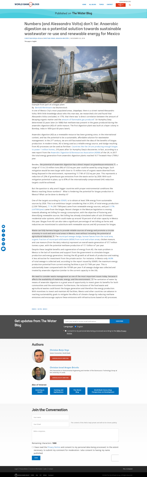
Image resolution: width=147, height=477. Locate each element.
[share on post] (3, 235)
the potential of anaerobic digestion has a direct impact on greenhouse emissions (78, 164)
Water (40, 309)
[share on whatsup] (3, 243)
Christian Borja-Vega (32, 38)
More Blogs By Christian (60, 358)
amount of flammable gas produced (78, 119)
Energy (34, 309)
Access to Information (35, 469)
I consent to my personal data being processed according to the (96, 332)
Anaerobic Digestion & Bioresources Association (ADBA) (75, 152)
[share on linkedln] (3, 239)
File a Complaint (128, 469)
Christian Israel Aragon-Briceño (56, 38)
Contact (110, 4)
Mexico (45, 309)
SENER (64, 200)
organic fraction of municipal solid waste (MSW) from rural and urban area (65, 239)
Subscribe (119, 321)
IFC (41, 475)
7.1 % (50, 206)
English (34, 41)
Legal (16, 469)
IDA (37, 475)
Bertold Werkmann (43, 107)
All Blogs (92, 4)
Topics (101, 4)
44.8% (110, 258)
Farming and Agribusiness (58, 391)
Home (84, 4)
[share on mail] (3, 226)
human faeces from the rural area (97, 236)
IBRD (32, 475)
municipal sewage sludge (70, 236)
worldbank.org (125, 1)
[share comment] (3, 249)
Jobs (45, 469)
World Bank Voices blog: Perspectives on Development (103, 391)
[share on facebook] (3, 230)
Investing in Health (39, 391)
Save (36, 458)
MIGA (45, 475)
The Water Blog (82, 13)
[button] (130, 5)
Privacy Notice (53, 447)
